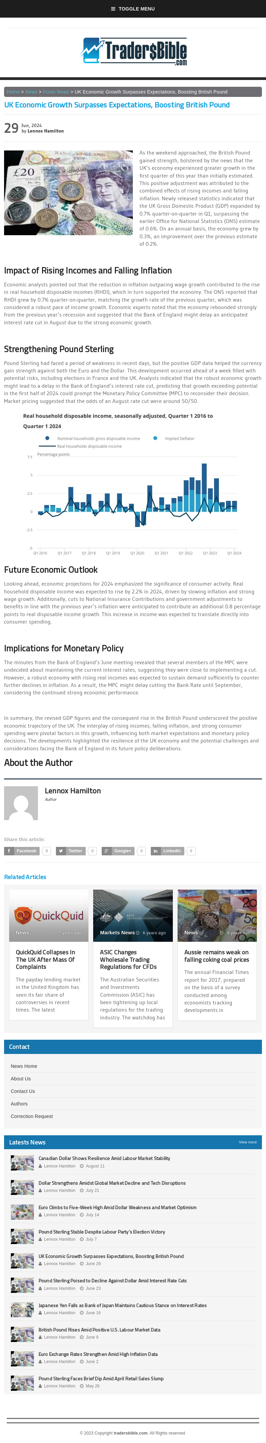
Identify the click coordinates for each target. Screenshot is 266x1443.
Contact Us (23, 1091)
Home (13, 92)
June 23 (90, 1288)
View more (248, 1142)
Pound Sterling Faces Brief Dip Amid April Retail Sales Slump (101, 1378)
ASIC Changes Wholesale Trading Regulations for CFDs (128, 959)
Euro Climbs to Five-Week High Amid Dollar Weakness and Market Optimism (118, 1207)
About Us (21, 1078)
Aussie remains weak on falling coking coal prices (216, 956)
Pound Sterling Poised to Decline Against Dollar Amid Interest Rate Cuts (113, 1280)
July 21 (89, 1190)
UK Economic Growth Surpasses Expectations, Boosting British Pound (111, 1256)
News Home (24, 1066)
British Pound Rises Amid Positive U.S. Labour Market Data (99, 1329)
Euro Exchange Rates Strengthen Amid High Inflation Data (98, 1354)
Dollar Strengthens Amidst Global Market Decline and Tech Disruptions (112, 1182)
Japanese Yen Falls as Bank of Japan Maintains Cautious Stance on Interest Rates (123, 1305)
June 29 (90, 1264)
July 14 (89, 1215)
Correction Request (32, 1116)
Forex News (56, 92)
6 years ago (151, 933)
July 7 (88, 1239)
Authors (19, 1103)
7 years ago (67, 933)
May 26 (90, 1386)
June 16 (90, 1313)
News (31, 92)
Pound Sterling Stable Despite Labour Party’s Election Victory (102, 1231)
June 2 (89, 1362)
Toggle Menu (133, 9)
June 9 (89, 1337)
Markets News (117, 932)
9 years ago (235, 933)
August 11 (92, 1166)
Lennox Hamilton (46, 131)
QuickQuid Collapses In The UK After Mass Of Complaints (45, 959)
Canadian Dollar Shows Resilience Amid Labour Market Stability (104, 1158)
